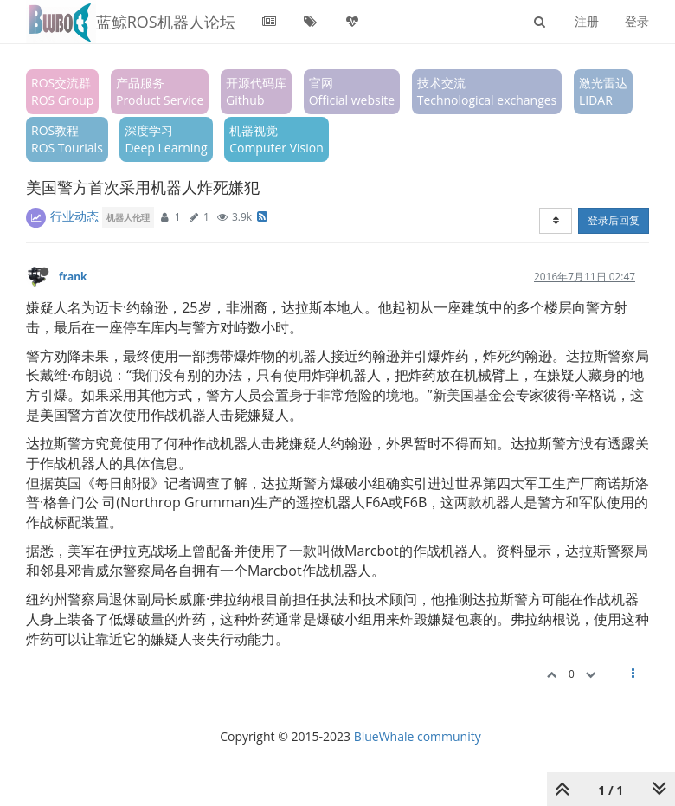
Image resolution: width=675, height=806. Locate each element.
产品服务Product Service (159, 91)
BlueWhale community (417, 736)
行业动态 (74, 216)
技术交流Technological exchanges (487, 91)
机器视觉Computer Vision (276, 139)
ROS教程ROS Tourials (67, 139)
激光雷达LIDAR (603, 91)
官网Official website (352, 91)
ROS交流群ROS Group (62, 91)
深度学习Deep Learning (166, 139)
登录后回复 (614, 220)
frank (73, 276)
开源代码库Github (256, 91)
